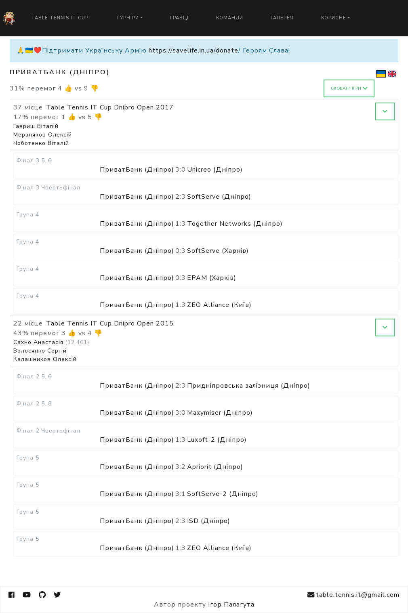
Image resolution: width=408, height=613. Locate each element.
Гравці (179, 18)
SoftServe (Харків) (218, 250)
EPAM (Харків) (211, 277)
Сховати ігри (349, 88)
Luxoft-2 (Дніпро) (217, 439)
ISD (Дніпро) (208, 520)
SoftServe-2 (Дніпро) (223, 493)
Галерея (282, 18)
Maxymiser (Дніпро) (220, 412)
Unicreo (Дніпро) (215, 169)
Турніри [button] (127, 18)
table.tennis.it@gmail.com (353, 595)
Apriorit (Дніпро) (215, 466)
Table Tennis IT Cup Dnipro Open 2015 (110, 323)
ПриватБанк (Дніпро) (137, 169)
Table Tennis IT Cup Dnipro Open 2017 (110, 107)
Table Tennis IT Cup (59, 18)
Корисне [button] (333, 18)
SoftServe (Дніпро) (219, 196)
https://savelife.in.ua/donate (193, 50)
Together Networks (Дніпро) (235, 223)
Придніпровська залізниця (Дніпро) (248, 385)
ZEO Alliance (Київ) (219, 304)
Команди (229, 18)
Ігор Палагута (231, 604)
